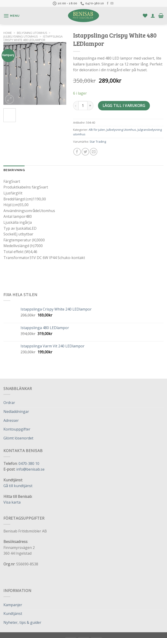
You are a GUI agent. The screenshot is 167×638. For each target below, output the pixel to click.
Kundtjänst (12, 613)
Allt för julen (97, 130)
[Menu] (11, 15)
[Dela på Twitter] (85, 151)
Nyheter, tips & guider (22, 622)
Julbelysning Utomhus (20, 36)
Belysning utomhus (32, 33)
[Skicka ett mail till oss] (112, 3)
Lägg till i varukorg (124, 105)
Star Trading (98, 141)
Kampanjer (12, 604)
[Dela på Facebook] (77, 151)
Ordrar (9, 402)
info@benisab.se (30, 469)
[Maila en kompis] (93, 151)
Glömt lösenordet (18, 438)
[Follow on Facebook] (107, 3)
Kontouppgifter (16, 429)
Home (7, 33)
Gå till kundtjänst (17, 485)
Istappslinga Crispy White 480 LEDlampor (33, 38)
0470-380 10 (29, 463)
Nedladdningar (16, 411)
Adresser (11, 420)
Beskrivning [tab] (14, 170)
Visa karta (12, 502)
